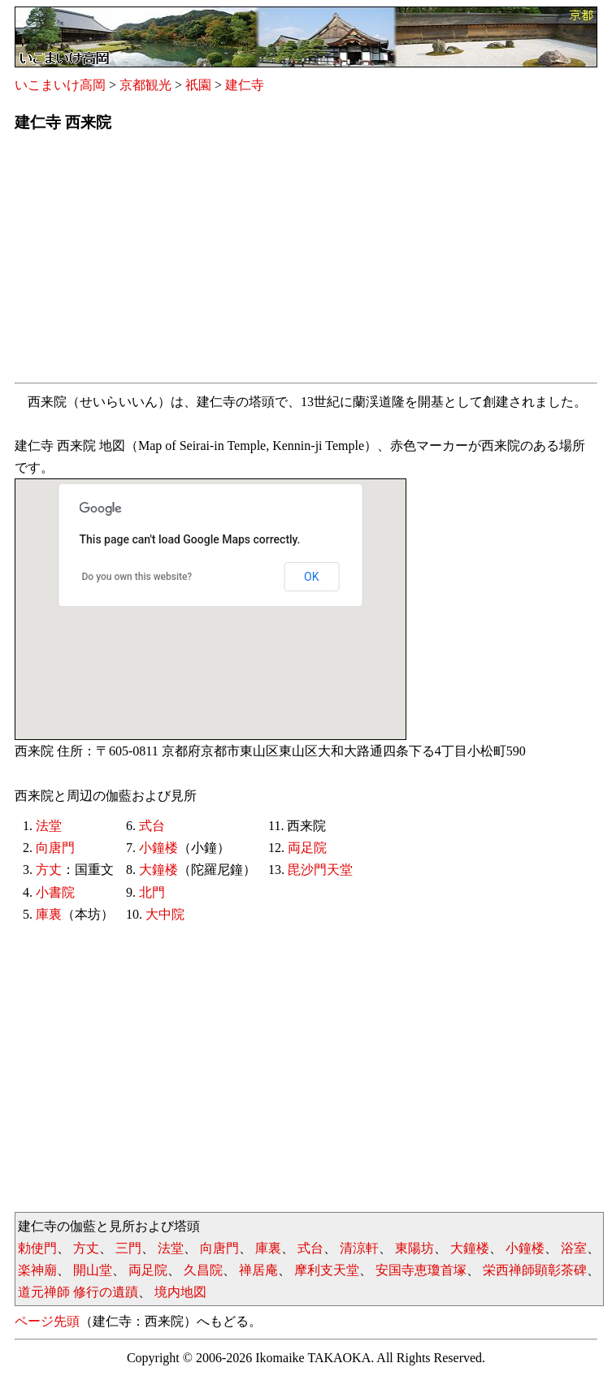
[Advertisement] (306, 262)
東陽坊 (414, 1248)
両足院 (307, 848)
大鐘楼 (158, 869)
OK (311, 576)
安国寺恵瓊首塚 (421, 1270)
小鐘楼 (158, 848)
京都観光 (145, 85)
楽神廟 (37, 1270)
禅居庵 (258, 1270)
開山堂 (92, 1270)
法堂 (49, 826)
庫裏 (49, 914)
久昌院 (203, 1270)
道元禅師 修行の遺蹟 (78, 1292)
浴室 (574, 1248)
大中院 (164, 914)
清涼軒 (359, 1248)
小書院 (55, 892)
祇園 (198, 85)
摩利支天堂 (326, 1270)
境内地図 (180, 1292)
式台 (152, 826)
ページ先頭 (47, 1321)
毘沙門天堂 (320, 869)
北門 (152, 892)
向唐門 (55, 848)
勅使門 (37, 1248)
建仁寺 (244, 85)
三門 (128, 1248)
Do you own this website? (137, 576)
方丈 (49, 869)
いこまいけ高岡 (60, 85)
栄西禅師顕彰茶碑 (535, 1270)
